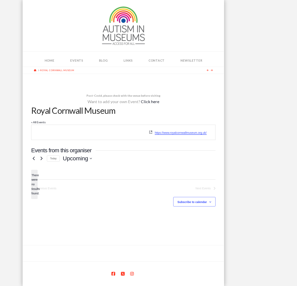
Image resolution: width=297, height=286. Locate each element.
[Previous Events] (33, 158)
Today (53, 158)
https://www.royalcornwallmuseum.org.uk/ (181, 132)
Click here (150, 101)
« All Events (38, 122)
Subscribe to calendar (192, 202)
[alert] (34, 184)
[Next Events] (41, 158)
